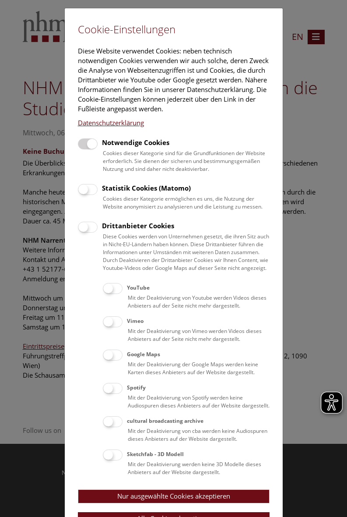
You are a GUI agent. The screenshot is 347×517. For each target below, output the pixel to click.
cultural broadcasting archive (165, 421)
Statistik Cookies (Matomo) (146, 188)
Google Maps (143, 354)
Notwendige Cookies (135, 142)
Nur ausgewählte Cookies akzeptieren (173, 496)
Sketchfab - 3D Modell (155, 454)
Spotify (136, 387)
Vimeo (135, 321)
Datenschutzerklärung (111, 122)
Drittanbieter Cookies (138, 225)
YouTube (138, 287)
